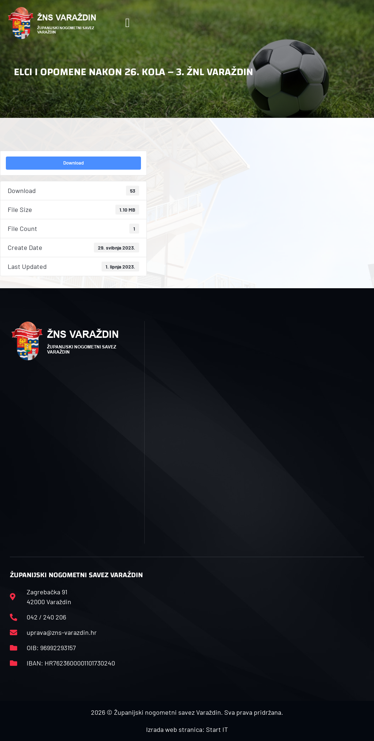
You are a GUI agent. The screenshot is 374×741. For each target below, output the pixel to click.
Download (73, 163)
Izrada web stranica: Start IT (187, 729)
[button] (127, 23)
